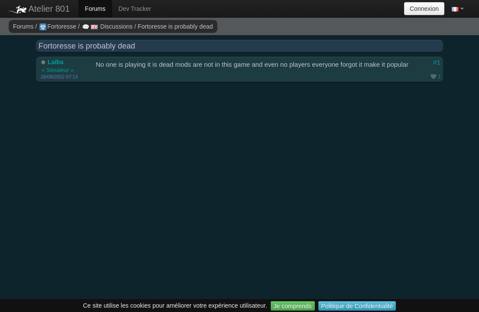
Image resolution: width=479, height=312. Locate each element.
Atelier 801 (39, 8)
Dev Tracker (135, 8)
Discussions (108, 26)
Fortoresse (58, 26)
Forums (95, 8)
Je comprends (293, 305)
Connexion (424, 8)
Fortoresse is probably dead (175, 26)
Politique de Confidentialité (357, 305)
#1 (436, 62)
